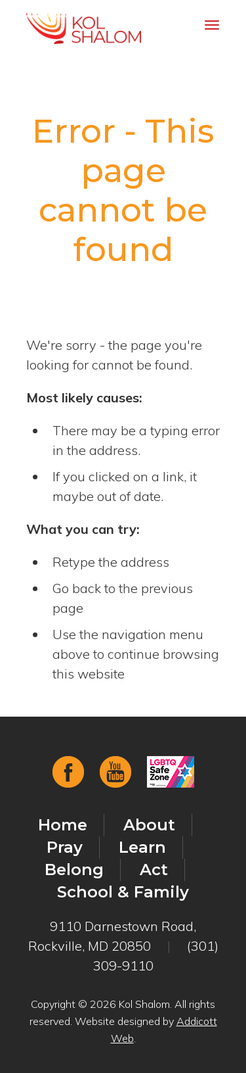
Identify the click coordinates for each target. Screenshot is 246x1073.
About (149, 824)
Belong (74, 869)
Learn (142, 847)
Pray (65, 847)
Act (154, 869)
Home (62, 824)
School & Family (123, 891)
